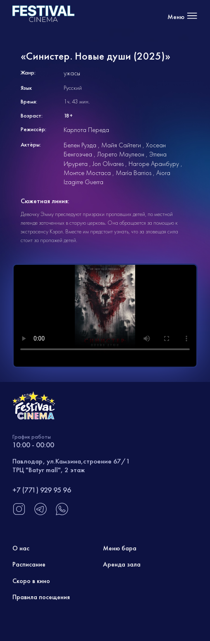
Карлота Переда (86, 129)
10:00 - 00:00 (33, 444)
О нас (20, 548)
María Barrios (133, 172)
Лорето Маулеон (120, 154)
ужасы (72, 73)
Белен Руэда (80, 145)
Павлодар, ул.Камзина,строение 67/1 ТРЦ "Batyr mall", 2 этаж (71, 465)
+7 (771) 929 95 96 (41, 490)
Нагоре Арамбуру (154, 163)
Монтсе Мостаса (87, 172)
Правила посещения (41, 597)
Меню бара (119, 548)
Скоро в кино (31, 580)
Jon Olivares (108, 163)
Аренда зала (122, 564)
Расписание (28, 564)
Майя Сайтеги (121, 145)
